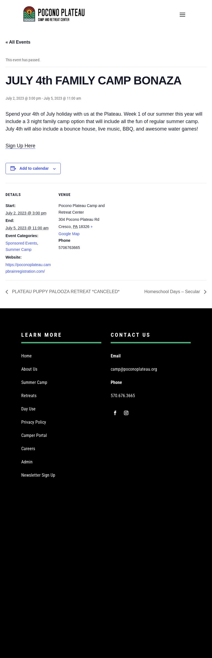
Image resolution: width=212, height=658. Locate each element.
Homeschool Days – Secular (172, 291)
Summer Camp (18, 249)
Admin (27, 462)
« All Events (18, 42)
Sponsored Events (21, 243)
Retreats (28, 395)
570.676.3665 (123, 395)
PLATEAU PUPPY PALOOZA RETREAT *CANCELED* (65, 291)
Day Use (28, 409)
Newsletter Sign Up (38, 475)
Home (26, 356)
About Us (29, 369)
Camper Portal (34, 435)
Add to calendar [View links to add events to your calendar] (34, 168)
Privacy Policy (33, 422)
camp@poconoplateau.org (134, 369)
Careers (28, 448)
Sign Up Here (20, 145)
